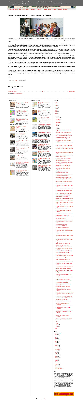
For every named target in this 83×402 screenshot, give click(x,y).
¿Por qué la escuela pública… (61, 218)
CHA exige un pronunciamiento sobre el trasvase (64, 305)
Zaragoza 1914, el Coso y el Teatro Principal (63, 177)
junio (57, 127)
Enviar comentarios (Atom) (18, 93)
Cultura (56, 341)
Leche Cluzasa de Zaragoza (21, 155)
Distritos (56, 345)
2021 (56, 110)
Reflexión (56, 357)
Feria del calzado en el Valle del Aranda (63, 151)
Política (56, 356)
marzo (57, 323)
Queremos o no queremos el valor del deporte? (64, 134)
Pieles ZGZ (39, 9)
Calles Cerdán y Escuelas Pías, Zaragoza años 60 (65, 217)
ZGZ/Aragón (54, 9)
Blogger (45, 398)
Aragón (49, 9)
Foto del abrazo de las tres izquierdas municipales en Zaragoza (44, 166)
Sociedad (56, 363)
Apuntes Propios (57, 333)
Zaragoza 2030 (57, 367)
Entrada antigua (72, 91)
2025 (56, 103)
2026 (56, 102)
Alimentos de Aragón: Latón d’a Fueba (62, 252)
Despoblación (57, 344)
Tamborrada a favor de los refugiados (62, 208)
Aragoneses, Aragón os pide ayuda (62, 204)
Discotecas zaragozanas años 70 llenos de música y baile (22, 103)
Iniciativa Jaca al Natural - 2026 (43, 117)
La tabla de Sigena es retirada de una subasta (64, 145)
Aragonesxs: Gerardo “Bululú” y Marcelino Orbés (64, 174)
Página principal (11, 9)
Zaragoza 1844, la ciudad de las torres (62, 175)
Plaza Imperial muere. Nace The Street (62, 279)
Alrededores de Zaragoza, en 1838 (62, 282)
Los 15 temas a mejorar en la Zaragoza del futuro (64, 297)
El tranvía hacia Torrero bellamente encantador (64, 296)
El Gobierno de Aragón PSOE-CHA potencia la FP (64, 146)
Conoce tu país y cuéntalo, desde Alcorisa (63, 319)
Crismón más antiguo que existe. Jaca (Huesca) (64, 162)
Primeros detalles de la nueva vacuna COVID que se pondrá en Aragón (44, 125)
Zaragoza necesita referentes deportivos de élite (64, 200)
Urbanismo (56, 365)
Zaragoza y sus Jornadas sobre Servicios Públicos (65, 292)
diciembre (57, 117)
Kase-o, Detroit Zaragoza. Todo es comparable (64, 135)
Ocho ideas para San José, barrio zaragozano (64, 190)
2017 (56, 116)
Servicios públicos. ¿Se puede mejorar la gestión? (64, 270)
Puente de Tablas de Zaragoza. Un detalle (63, 268)
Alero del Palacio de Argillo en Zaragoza (63, 228)
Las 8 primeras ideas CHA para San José (63, 195)
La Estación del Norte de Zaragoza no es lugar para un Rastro (22, 163)
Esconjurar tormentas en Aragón (61, 138)
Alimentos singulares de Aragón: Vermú (63, 137)
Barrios (56, 338)
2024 (56, 105)
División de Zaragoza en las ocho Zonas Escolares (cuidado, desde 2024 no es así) (22, 119)
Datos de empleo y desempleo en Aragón (63, 165)
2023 (56, 107)
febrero (57, 324)
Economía (56, 346)
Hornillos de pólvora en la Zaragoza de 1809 (63, 280)
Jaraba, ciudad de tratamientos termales (63, 259)
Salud (56, 359)
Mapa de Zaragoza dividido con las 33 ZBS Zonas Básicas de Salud (22, 111)
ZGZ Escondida (22, 9)
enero (57, 326)
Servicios (56, 360)
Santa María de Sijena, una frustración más (63, 314)
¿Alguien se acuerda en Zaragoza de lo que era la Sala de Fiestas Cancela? (22, 148)
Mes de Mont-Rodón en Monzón (61, 183)
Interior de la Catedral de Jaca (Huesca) (63, 163)
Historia (56, 350)
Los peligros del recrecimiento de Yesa (62, 215)
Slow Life (56, 361)
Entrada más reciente (12, 91)
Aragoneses (65, 9)
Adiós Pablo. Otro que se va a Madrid (62, 245)
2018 (56, 114)
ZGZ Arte (27, 9)
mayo (57, 128)
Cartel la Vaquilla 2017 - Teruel (61, 225)
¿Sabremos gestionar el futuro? (61, 253)
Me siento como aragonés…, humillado (63, 286)
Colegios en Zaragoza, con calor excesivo (63, 132)
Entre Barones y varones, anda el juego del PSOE (64, 155)
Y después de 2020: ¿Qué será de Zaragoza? (64, 250)
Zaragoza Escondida (58, 368)
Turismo (56, 364)
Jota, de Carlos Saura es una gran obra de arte (64, 246)
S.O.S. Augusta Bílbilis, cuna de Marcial (63, 160)
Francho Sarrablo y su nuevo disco (62, 196)
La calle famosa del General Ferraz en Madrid (64, 193)
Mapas (16, 9)
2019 (56, 113)
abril (57, 321)
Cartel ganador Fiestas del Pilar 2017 (62, 299)
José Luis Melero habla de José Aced (62, 227)
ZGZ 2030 (60, 9)
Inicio (42, 91)
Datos (56, 342)
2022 (56, 108)
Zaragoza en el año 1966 (60, 288)
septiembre (58, 122)
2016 (56, 328)
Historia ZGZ (33, 9)
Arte (55, 337)
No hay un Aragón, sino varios (61, 156)
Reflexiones (45, 9)
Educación (56, 348)
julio (56, 125)
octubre (57, 120)
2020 (56, 111)
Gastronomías (57, 349)
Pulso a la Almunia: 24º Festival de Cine (63, 243)
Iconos (56, 352)
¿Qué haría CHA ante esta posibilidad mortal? (40, 139)
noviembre (58, 119)
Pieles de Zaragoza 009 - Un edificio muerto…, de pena (44, 133)
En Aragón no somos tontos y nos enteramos (64, 318)
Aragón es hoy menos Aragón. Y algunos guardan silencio (21, 134)
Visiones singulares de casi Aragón (62, 172)
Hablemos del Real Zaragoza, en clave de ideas (64, 220)
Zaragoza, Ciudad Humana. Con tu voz (63, 242)
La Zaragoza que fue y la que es (61, 224)
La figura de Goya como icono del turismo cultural (64, 255)
